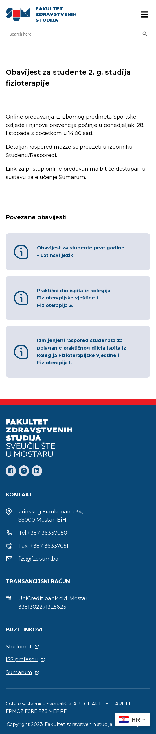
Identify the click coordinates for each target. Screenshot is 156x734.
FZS (42, 711)
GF (87, 704)
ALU (78, 704)
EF (109, 704)
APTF (98, 704)
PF (63, 711)
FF (129, 704)
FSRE (31, 711)
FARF (119, 704)
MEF (54, 711)
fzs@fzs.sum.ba (38, 559)
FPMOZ (15, 711)
